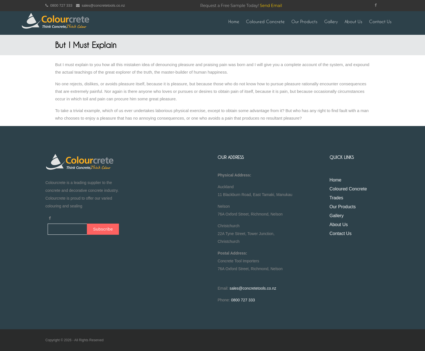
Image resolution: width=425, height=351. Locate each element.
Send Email (271, 5)
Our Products (304, 21)
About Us (353, 21)
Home (233, 21)
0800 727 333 (58, 5)
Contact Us (380, 21)
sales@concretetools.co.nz (100, 5)
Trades (336, 197)
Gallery (331, 21)
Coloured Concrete (265, 21)
